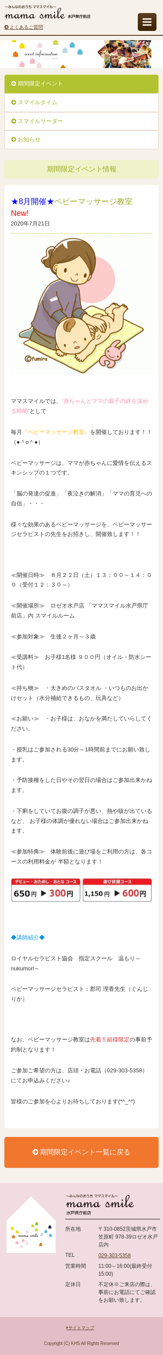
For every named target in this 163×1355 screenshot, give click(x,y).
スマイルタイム (34, 102)
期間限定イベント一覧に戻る (81, 1152)
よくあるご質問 (23, 27)
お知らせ (25, 139)
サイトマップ (80, 1327)
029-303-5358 (114, 1256)
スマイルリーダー (37, 121)
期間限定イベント (37, 83)
